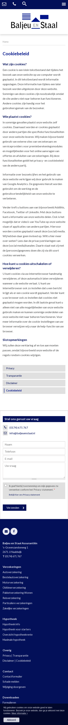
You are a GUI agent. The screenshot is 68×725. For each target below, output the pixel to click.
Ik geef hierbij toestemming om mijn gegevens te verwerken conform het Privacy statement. (33, 488)
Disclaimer (8, 660)
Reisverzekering (12, 598)
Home (6, 41)
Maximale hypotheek (14, 639)
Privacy (7, 655)
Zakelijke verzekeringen (16, 608)
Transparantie (20, 655)
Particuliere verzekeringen (17, 603)
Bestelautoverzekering (15, 577)
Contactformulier (12, 676)
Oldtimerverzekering (14, 587)
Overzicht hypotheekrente (18, 634)
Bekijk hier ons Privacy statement (24, 494)
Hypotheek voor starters (17, 629)
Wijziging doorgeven (14, 686)
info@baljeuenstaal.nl (22, 433)
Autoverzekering (12, 572)
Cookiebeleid (23, 660)
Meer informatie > (20, 713)
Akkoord (11, 719)
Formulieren (9, 702)
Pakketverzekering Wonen (18, 592)
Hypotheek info (11, 624)
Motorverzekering (13, 582)
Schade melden (11, 681)
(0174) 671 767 (18, 427)
